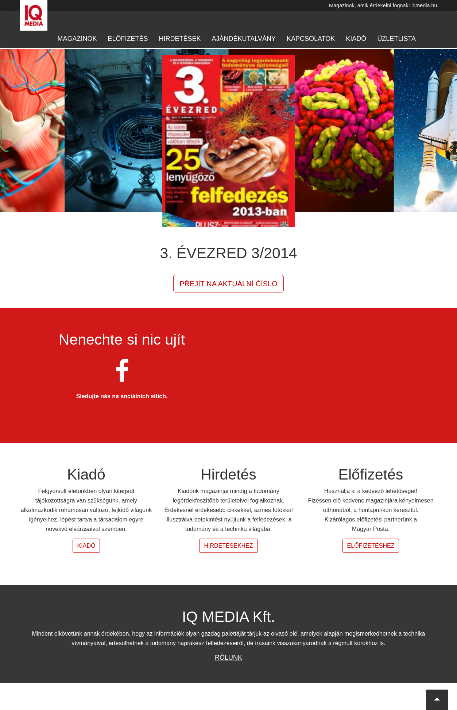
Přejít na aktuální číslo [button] (228, 284)
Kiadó (356, 38)
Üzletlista (396, 38)
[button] (437, 700)
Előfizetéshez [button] (371, 546)
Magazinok (77, 38)
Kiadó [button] (86, 546)
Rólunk (228, 657)
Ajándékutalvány (244, 38)
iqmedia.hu (424, 5)
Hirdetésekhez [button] (228, 546)
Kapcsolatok (311, 38)
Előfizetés (128, 38)
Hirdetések (180, 38)
